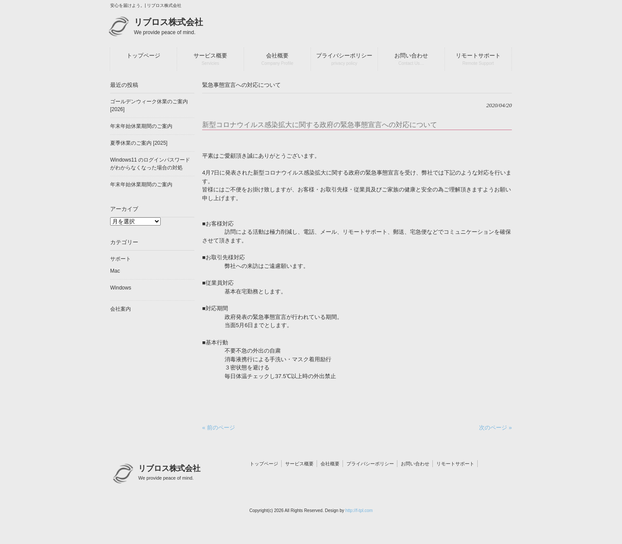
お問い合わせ (415, 463)
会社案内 (120, 309)
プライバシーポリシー (370, 463)
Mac (115, 271)
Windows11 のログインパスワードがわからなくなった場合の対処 (150, 164)
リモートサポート (455, 463)
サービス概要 (299, 463)
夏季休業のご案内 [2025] (139, 143)
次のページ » (495, 427)
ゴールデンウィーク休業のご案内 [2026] (149, 105)
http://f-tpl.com (358, 510)
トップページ (264, 463)
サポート (120, 259)
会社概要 (330, 463)
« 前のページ (218, 427)
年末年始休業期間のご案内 (141, 126)
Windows (120, 288)
